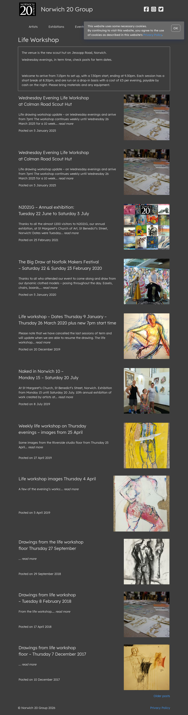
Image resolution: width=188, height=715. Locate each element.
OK (175, 28)
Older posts (162, 696)
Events (80, 27)
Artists (33, 27)
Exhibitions (56, 27)
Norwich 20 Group (67, 9)
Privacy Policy (160, 708)
